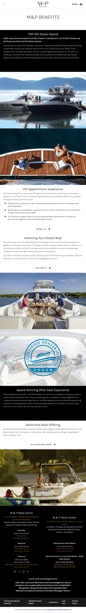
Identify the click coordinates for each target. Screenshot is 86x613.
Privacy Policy (50, 609)
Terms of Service (63, 609)
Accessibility (53, 602)
